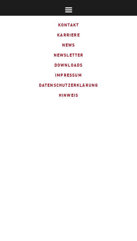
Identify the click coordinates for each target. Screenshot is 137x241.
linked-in (74, 107)
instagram (91, 107)
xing (58, 107)
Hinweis (68, 95)
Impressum (68, 75)
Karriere (68, 34)
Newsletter (69, 55)
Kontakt (68, 24)
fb (44, 107)
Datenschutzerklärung (68, 85)
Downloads (68, 65)
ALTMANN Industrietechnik (20, 19)
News (68, 45)
